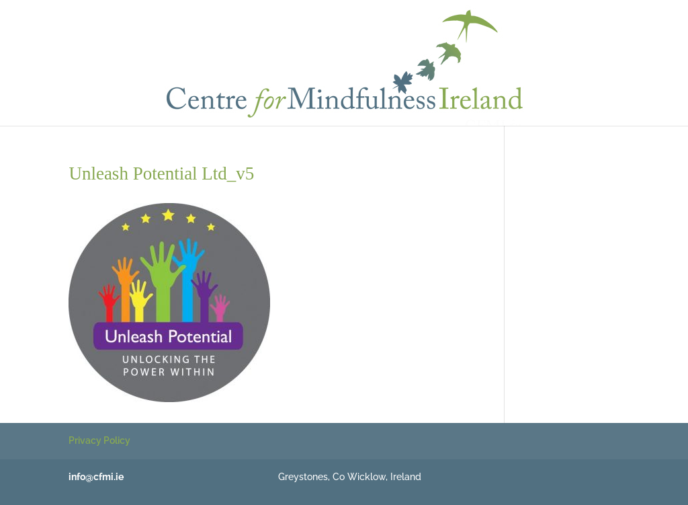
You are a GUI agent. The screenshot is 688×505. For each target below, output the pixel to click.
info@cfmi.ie (96, 476)
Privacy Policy (99, 440)
